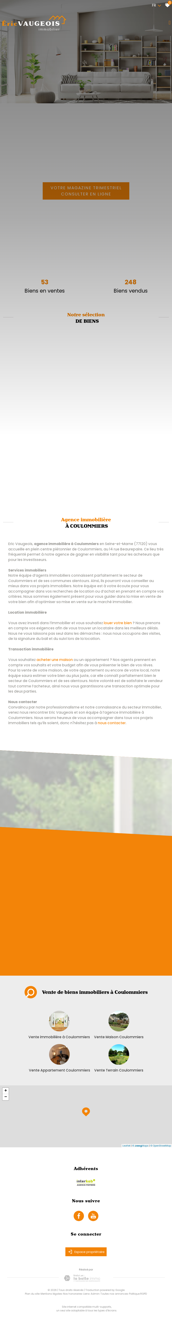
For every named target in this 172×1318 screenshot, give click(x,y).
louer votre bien (118, 622)
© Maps (140, 1145)
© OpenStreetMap (160, 1145)
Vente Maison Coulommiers (119, 1037)
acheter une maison (55, 659)
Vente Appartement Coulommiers (59, 1070)
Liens (86, 1293)
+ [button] (5, 1091)
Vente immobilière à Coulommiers (59, 1037)
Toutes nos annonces (114, 1293)
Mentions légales (51, 1293)
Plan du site (32, 1293)
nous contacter (112, 722)
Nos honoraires (72, 1293)
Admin (95, 1293)
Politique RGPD (138, 1293)
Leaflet (126, 1145)
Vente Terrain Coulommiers (118, 1070)
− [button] (5, 1097)
